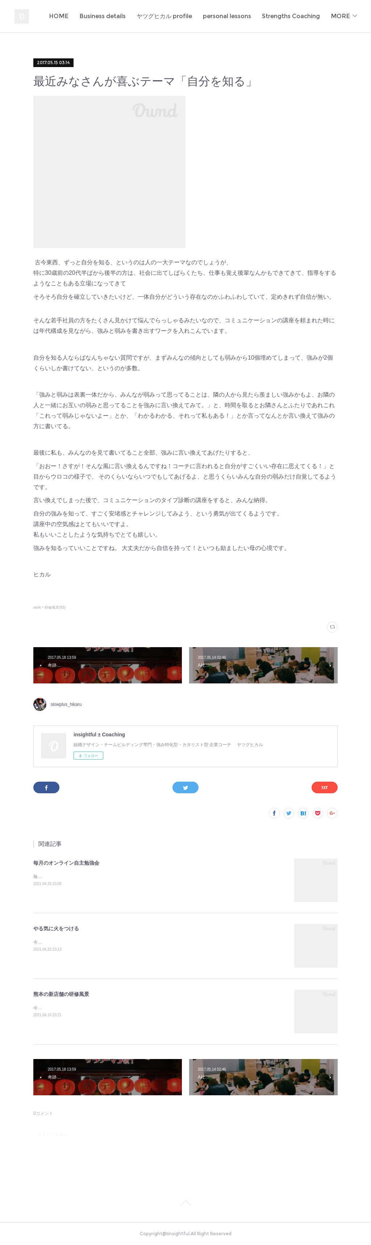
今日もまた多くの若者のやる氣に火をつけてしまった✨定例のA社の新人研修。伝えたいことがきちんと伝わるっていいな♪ (153, 942)
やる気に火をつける (56, 928)
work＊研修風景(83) (49, 607)
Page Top (185, 1204)
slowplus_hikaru (66, 704)
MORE (340, 16)
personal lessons (296, 16)
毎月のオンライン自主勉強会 (66, 863)
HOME (127, 16)
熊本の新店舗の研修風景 (61, 994)
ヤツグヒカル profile (233, 16)
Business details (171, 16)
